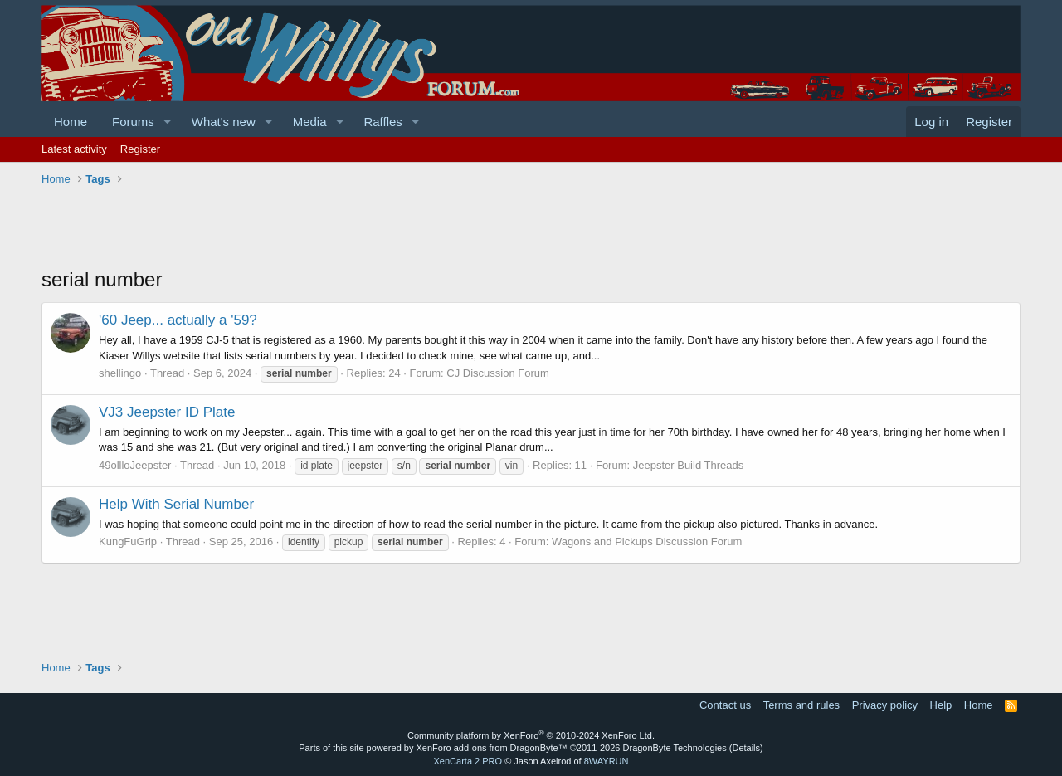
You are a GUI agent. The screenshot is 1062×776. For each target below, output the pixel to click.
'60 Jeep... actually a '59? (178, 320)
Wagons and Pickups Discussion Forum (647, 541)
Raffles (382, 122)
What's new (224, 122)
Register (140, 149)
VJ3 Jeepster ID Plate (167, 412)
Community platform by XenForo (531, 735)
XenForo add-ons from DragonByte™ (492, 748)
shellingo (120, 373)
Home (70, 122)
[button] (167, 121)
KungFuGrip (128, 541)
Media (310, 122)
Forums (133, 122)
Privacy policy (885, 705)
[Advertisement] (343, 228)
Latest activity (74, 149)
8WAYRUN (606, 761)
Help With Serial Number (176, 504)
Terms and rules (801, 705)
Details (746, 748)
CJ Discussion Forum (497, 373)
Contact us (725, 705)
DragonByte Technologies (675, 748)
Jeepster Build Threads (688, 465)
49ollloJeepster (135, 465)
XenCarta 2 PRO (468, 761)
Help (941, 705)
